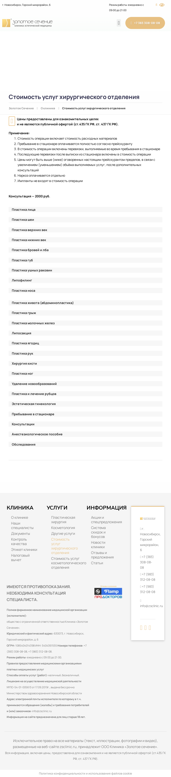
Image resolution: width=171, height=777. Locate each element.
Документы (20, 533)
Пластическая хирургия (63, 519)
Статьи (97, 562)
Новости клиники (98, 544)
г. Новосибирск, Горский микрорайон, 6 (26, 4)
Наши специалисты (22, 525)
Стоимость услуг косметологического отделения (66, 563)
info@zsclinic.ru (42, 711)
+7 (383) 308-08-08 (147, 562)
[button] (119, 23)
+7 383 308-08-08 (145, 23)
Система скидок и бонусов (98, 532)
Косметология (63, 527)
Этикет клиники (24, 549)
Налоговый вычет (20, 557)
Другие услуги (63, 533)
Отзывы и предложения (102, 555)
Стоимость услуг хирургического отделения (64, 546)
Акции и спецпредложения (106, 519)
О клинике (19, 517)
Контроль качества (19, 541)
